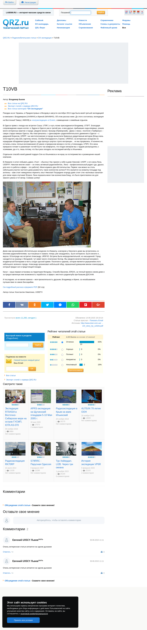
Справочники (106, 20)
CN (138, 13)
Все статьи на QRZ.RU (18, 103)
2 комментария (37, 427)
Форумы (126, 20)
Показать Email (96, 320)
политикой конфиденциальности (34, 614)
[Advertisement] (73, 63)
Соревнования (86, 28)
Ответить (7, 552)
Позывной (65, 12)
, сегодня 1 (26, 318)
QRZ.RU (6, 38)
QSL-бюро (40, 28)
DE (134, 13)
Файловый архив (108, 28)
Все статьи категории (25, 109)
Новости (83, 20)
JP (142, 13)
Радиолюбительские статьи (24, 38)
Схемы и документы (110, 24)
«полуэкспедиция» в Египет (43, 120)
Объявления (85, 24)
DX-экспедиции (45, 38)
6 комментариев (62, 476)
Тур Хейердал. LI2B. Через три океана (64, 464)
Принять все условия (23, 620)
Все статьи (10, 375)
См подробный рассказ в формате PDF (20, 287)
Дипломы (61, 20)
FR (130, 13)
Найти (101, 12)
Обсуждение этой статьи (17, 505)
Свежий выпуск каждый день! (27, 360)
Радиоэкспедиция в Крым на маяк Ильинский (66, 411)
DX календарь (42, 24)
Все (124, 28)
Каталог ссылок (64, 24)
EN (126, 13)
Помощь (126, 24)
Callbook (39, 20)
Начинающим (63, 28)
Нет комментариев (12, 434)
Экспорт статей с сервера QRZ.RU (23, 106)
